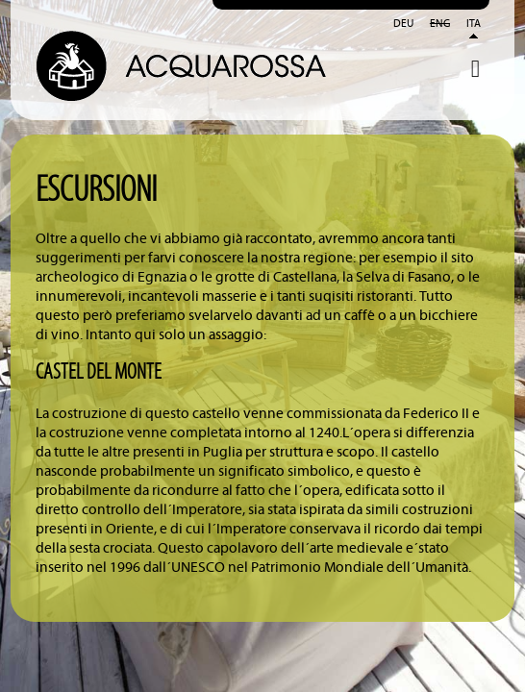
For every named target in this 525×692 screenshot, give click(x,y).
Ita (473, 24)
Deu (403, 24)
